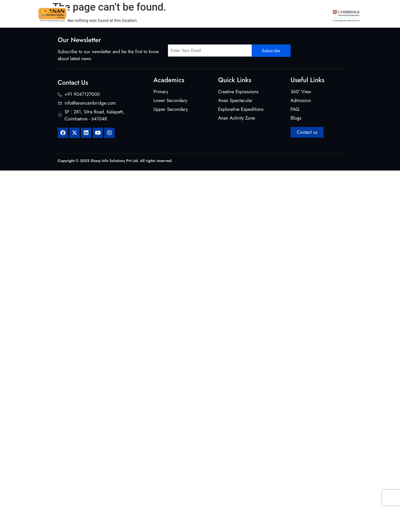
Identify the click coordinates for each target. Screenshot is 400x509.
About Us (119, 13)
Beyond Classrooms (227, 13)
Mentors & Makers (184, 13)
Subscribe (271, 51)
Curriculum (148, 13)
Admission (297, 13)
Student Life (265, 13)
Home (96, 13)
